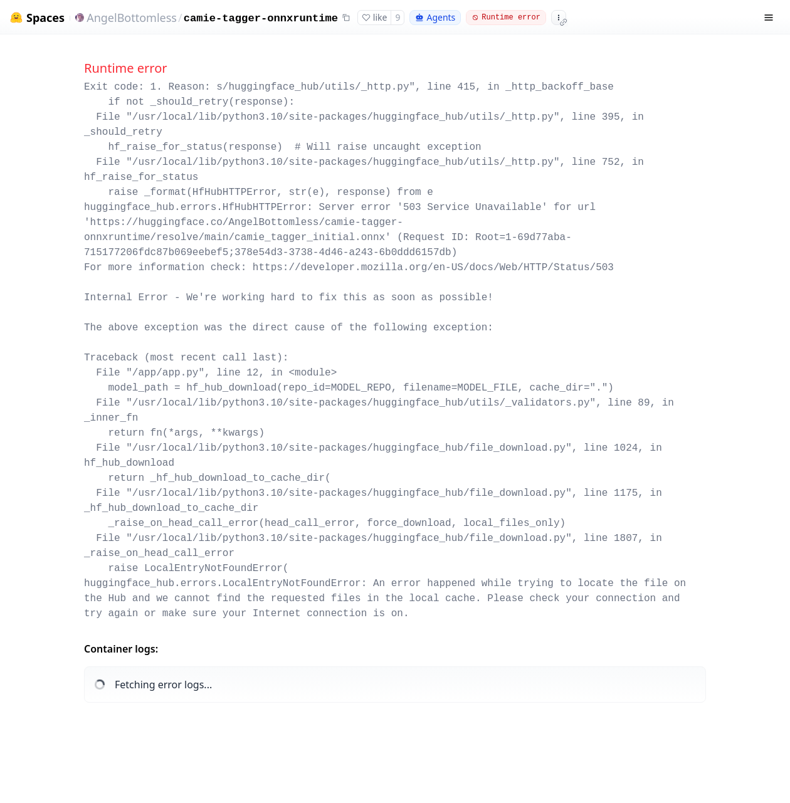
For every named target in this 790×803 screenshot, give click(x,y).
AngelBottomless (132, 17)
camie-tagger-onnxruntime (261, 18)
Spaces (45, 18)
